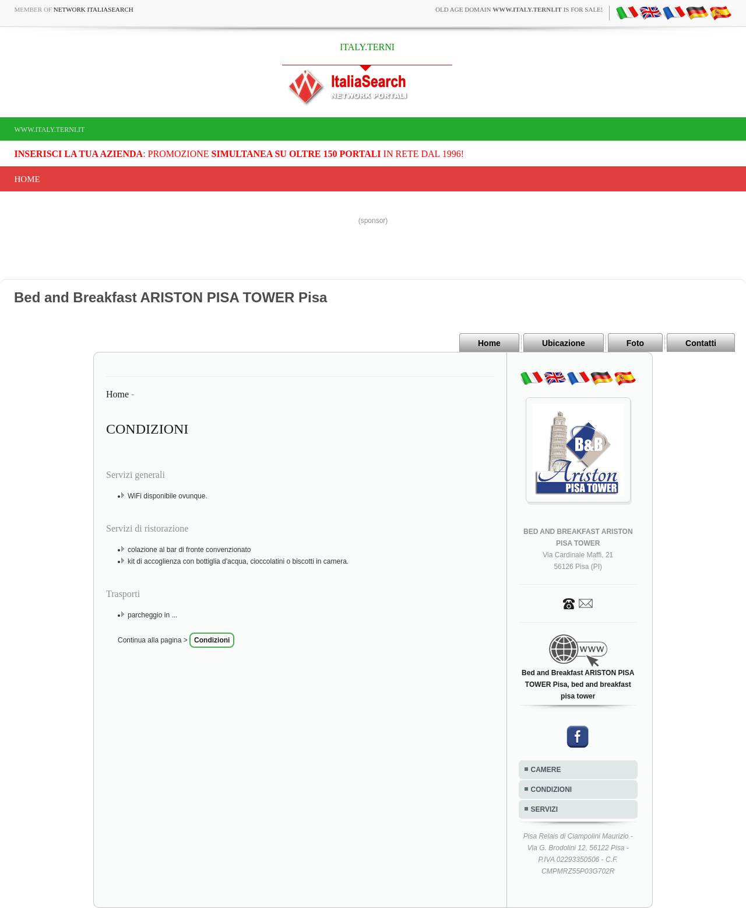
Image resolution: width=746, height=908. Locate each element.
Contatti (700, 343)
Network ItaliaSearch (93, 9)
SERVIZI (544, 809)
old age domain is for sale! (519, 9)
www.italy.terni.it (50, 129)
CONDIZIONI (551, 789)
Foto (635, 343)
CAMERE (546, 770)
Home (27, 179)
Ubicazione (563, 343)
